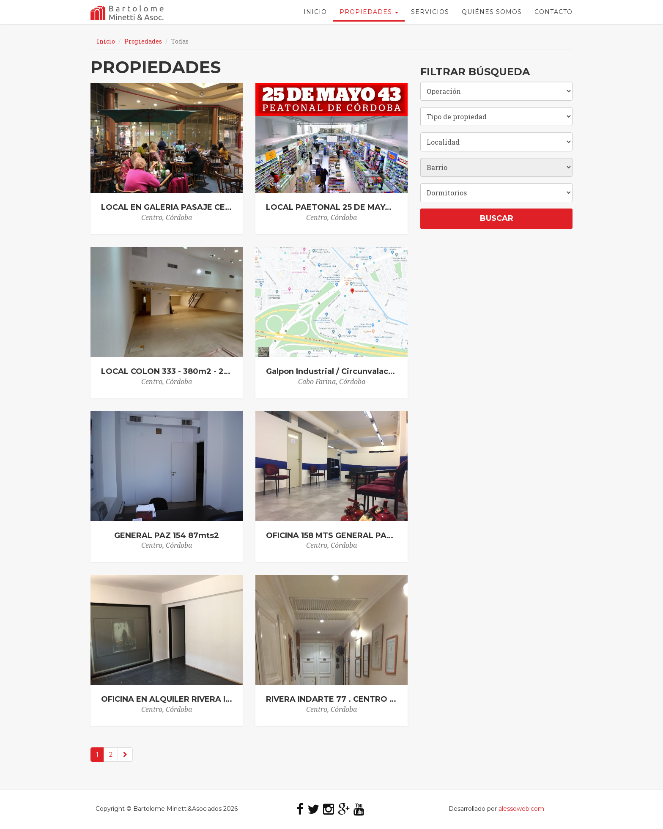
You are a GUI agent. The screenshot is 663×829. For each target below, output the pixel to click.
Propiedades (369, 15)
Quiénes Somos (492, 15)
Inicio (315, 15)
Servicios (430, 15)
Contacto (553, 15)
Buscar (496, 218)
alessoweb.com (521, 809)
